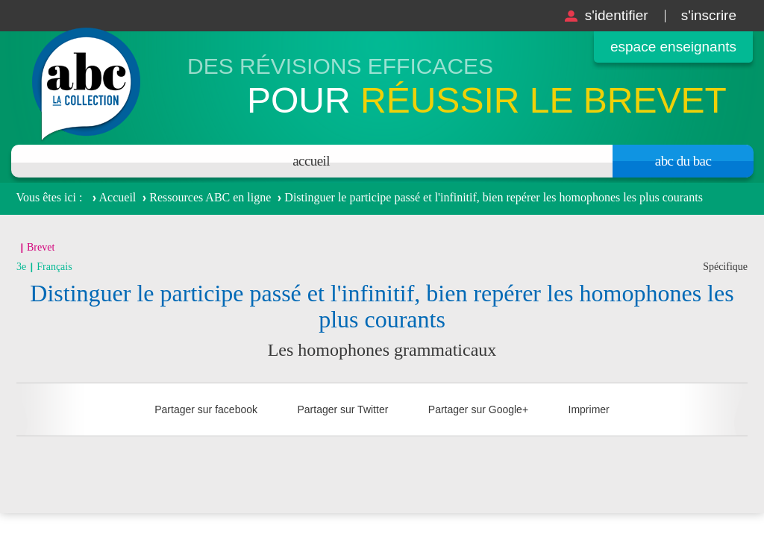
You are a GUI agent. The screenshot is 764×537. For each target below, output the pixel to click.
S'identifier (616, 15)
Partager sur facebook (205, 409)
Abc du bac (683, 161)
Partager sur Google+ (478, 409)
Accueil (311, 161)
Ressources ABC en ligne (210, 197)
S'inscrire (708, 15)
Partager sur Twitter (342, 409)
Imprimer (589, 409)
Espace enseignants (673, 46)
